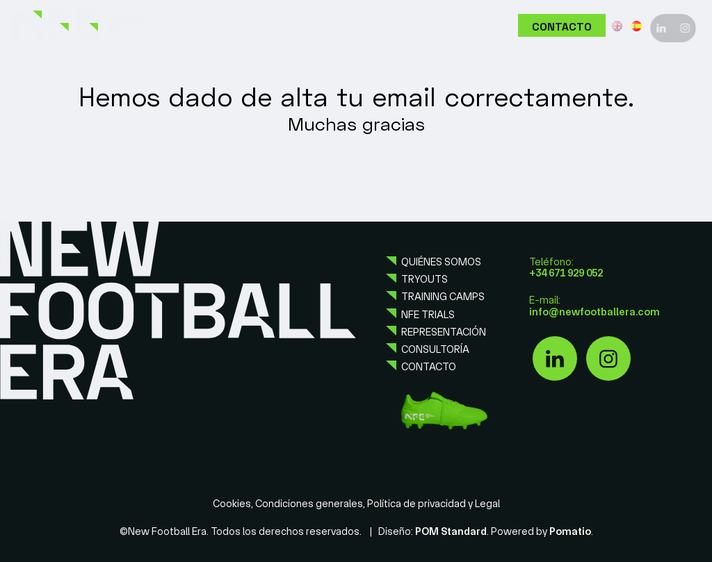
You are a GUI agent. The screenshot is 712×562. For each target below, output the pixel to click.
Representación (443, 332)
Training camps (443, 296)
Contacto (428, 367)
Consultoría (435, 349)
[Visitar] (661, 26)
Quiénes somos (441, 262)
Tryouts (424, 279)
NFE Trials (428, 314)
